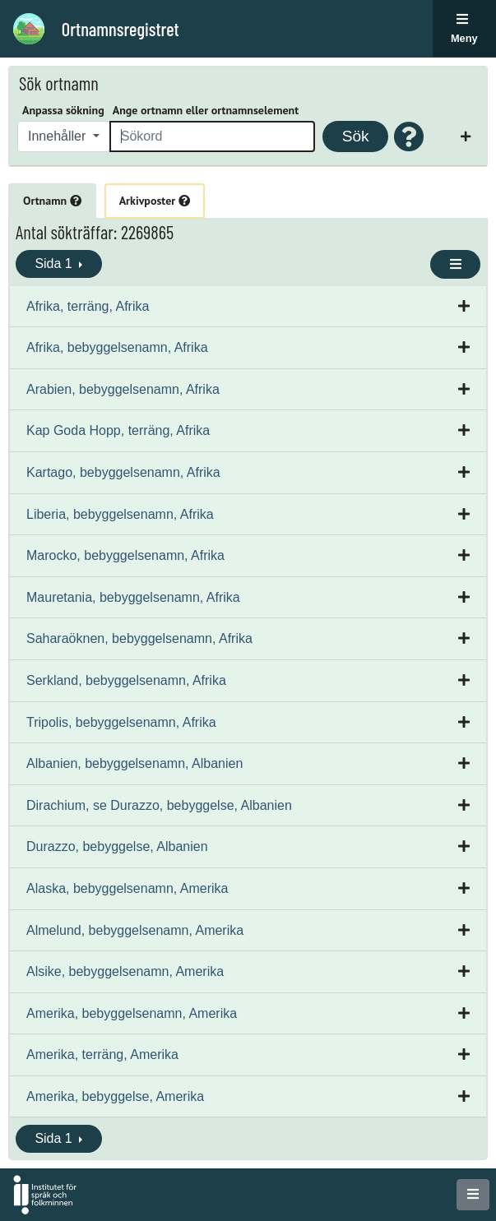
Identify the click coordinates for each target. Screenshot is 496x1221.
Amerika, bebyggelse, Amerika (115, 1096)
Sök (355, 136)
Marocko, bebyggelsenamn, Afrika (125, 555)
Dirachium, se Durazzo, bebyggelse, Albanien (159, 805)
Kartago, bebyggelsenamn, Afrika (123, 472)
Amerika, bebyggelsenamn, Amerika (131, 1013)
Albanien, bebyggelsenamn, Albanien (134, 763)
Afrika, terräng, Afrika (87, 306)
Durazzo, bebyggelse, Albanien (117, 846)
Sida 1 (55, 264)
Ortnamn (52, 200)
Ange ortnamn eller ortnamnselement (206, 110)
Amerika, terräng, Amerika (102, 1054)
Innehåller (59, 136)
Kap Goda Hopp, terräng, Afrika (118, 430)
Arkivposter (154, 200)
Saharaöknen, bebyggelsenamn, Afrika (139, 638)
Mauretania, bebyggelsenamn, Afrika (133, 597)
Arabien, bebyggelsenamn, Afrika (123, 389)
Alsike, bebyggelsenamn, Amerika (125, 971)
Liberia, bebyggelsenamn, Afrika (120, 514)
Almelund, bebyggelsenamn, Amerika (134, 930)
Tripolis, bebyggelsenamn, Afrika (121, 722)
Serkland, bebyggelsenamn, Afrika (126, 680)
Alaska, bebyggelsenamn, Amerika (127, 888)
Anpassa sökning (63, 110)
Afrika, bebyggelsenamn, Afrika (117, 347)
